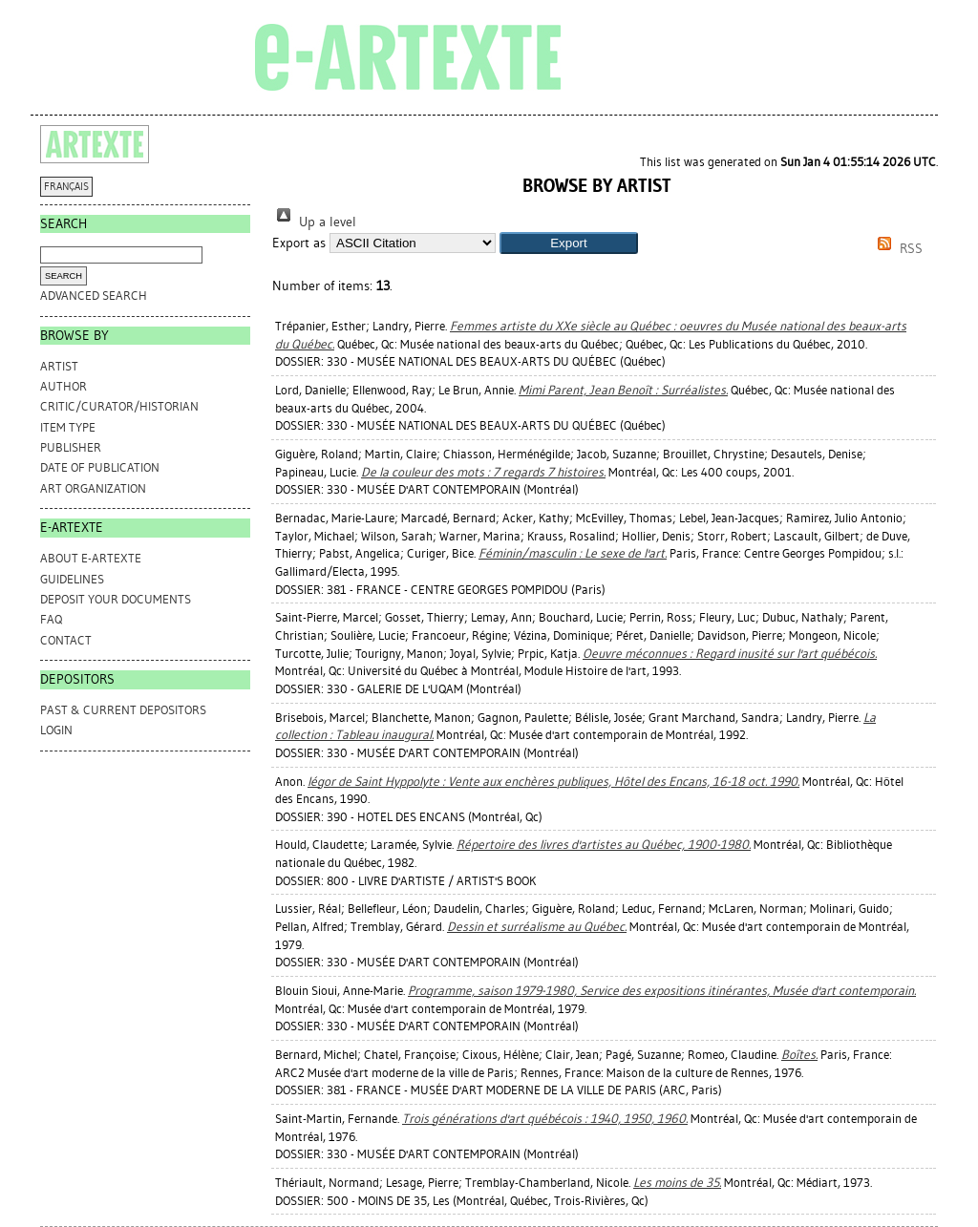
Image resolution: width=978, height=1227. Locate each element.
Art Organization (93, 488)
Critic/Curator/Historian (119, 406)
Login (56, 730)
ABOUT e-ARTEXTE (90, 558)
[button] (569, 243)
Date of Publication (99, 467)
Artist (59, 366)
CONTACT (66, 640)
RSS (897, 249)
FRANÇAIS (66, 186)
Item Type (68, 427)
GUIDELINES (72, 579)
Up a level (314, 222)
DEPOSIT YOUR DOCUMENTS (115, 599)
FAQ (51, 619)
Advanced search (93, 295)
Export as (299, 243)
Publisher (70, 447)
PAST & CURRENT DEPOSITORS (123, 710)
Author (63, 386)
